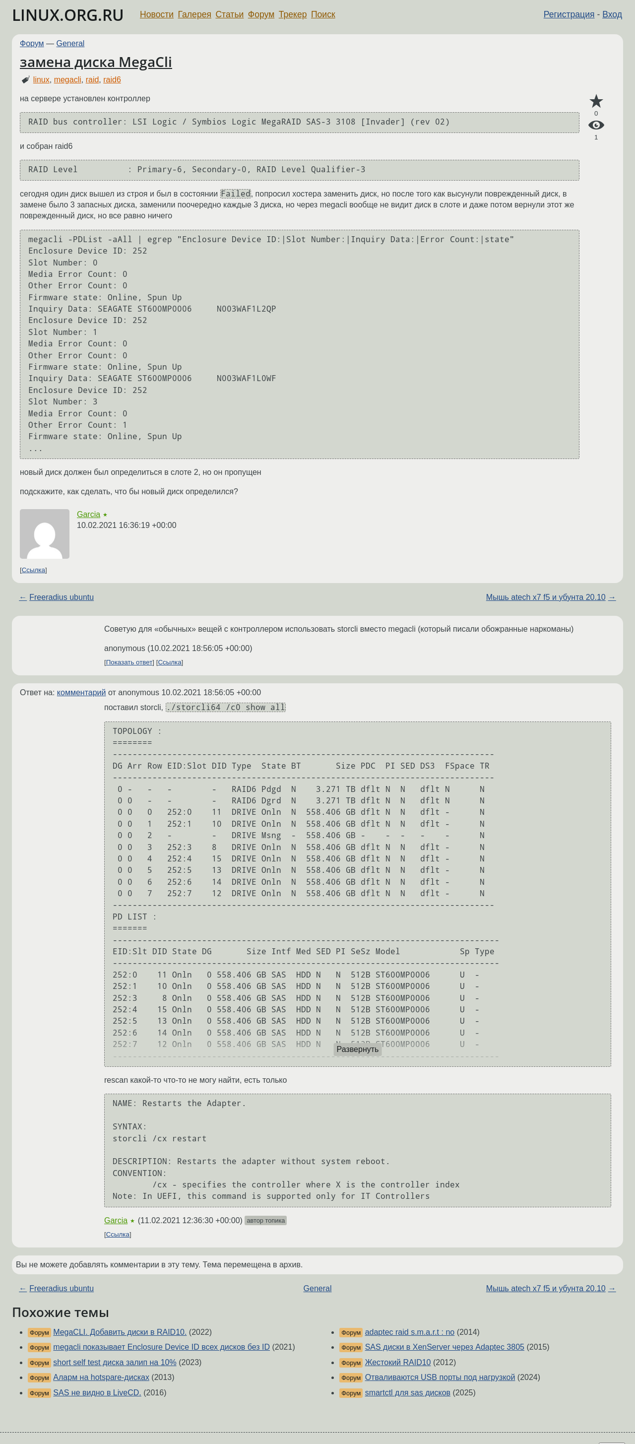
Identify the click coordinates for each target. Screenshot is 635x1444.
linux (41, 79)
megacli (67, 79)
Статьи (229, 14)
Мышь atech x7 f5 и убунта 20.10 (546, 597)
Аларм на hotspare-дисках (101, 1377)
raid (92, 79)
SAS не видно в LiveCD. (97, 1392)
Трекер (293, 14)
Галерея (194, 14)
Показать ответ (129, 662)
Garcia (88, 514)
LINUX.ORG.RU (68, 14)
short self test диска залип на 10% (114, 1362)
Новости (157, 14)
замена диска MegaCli (96, 61)
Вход (612, 14)
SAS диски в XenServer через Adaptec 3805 (444, 1347)
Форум (261, 14)
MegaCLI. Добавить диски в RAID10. (120, 1332)
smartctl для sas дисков (407, 1392)
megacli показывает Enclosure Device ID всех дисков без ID (161, 1347)
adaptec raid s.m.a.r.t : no (410, 1332)
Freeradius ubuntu (61, 597)
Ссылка (33, 570)
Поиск (323, 14)
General (71, 43)
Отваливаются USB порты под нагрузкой (440, 1377)
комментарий (81, 692)
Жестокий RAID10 (398, 1362)
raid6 (112, 79)
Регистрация (569, 14)
